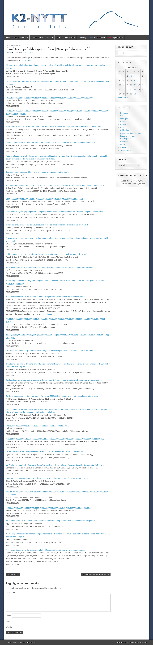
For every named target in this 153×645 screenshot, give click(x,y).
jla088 (10, 52)
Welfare (123, 147)
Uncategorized (125, 139)
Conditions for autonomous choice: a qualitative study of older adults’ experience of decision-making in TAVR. (47, 225)
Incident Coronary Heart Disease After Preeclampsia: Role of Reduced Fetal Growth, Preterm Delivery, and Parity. (49, 254)
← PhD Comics (13, 574)
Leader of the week (127, 136)
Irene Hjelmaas (26, 61)
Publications (15, 46)
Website (9, 627)
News (8, 46)
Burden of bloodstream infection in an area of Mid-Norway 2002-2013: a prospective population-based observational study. (52, 143)
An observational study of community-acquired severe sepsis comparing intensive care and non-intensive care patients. (51, 267)
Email (8, 621)
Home (7, 38)
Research (124, 113)
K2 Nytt (20, 642)
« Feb (120, 97)
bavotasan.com (142, 642)
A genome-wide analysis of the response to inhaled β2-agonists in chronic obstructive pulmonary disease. (45, 297)
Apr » (126, 97)
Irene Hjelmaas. (46, 314)
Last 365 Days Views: (129, 184)
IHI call (123, 145)
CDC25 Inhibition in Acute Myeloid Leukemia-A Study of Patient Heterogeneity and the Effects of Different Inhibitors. (49, 97)
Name (9, 615)
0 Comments (29, 52)
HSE (49, 38)
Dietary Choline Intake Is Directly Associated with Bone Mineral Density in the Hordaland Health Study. (44, 198)
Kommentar (11, 592)
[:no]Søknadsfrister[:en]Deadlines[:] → (95, 574)
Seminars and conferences (130, 133)
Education (124, 142)
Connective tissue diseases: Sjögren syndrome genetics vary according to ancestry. (37, 172)
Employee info (20, 38)
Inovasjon (124, 119)
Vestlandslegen (126, 150)
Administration (37, 38)
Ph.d (122, 127)
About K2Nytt (69, 38)
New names (124, 124)
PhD (58, 38)
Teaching (82, 38)
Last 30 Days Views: (128, 181)
